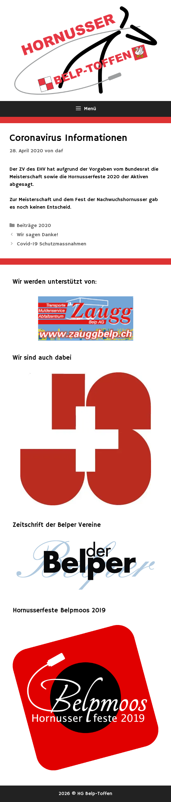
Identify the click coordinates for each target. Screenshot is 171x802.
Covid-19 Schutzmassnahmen (51, 244)
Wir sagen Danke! (37, 235)
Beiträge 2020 (34, 226)
